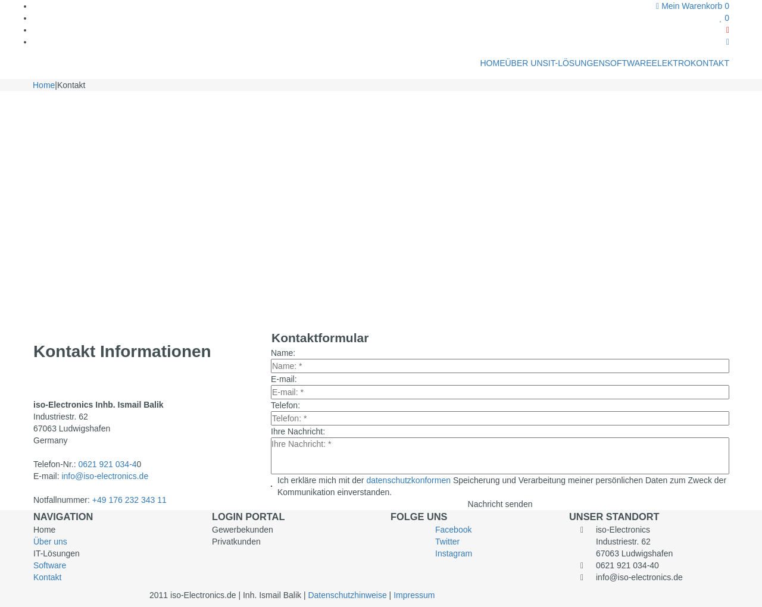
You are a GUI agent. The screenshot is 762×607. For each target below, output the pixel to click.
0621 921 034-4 (107, 464)
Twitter (447, 541)
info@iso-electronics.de (104, 476)
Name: (283, 353)
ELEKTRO (671, 63)
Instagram (453, 553)
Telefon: (285, 405)
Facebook (453, 529)
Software (49, 565)
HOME (492, 63)
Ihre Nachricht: (298, 431)
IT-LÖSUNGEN (576, 63)
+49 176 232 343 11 (129, 500)
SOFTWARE (628, 63)
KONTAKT (710, 63)
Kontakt (47, 577)
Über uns (50, 541)
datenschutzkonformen (409, 480)
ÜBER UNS (526, 63)
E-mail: (284, 379)
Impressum (414, 595)
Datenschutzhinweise (348, 595)
